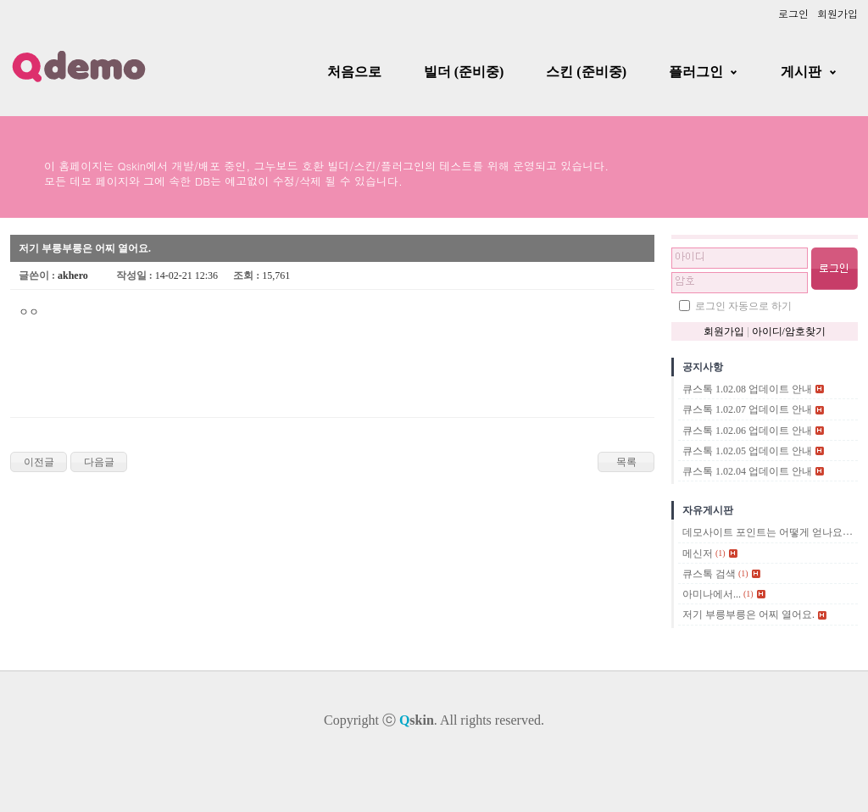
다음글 (99, 462)
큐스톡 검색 (709, 574)
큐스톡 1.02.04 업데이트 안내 (747, 471)
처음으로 (354, 71)
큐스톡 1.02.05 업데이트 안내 (747, 451)
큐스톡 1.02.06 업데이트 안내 (747, 431)
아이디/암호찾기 (789, 331)
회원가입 (837, 13)
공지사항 (702, 367)
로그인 (793, 13)
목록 (626, 462)
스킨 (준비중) (586, 71)
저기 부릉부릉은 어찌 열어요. (748, 615)
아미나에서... (711, 594)
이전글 (39, 462)
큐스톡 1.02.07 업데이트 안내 (747, 410)
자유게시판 (707, 510)
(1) (720, 553)
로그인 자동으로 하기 (743, 306)
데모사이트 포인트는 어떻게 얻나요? (764, 533)
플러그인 (696, 71)
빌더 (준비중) (464, 71)
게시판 (801, 71)
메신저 (697, 553)
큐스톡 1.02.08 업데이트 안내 (747, 389)
